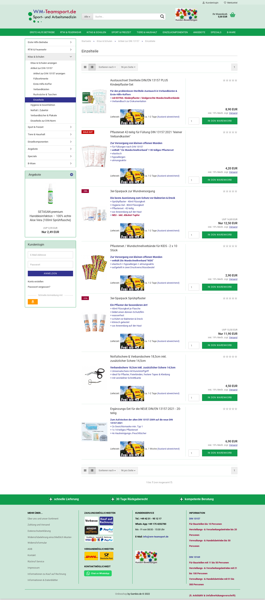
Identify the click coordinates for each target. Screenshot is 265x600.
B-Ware (231, 32)
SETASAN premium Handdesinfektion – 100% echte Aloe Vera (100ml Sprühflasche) (50, 216)
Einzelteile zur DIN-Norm (43, 120)
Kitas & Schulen (96, 32)
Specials (216, 32)
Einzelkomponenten (175, 32)
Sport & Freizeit (121, 32)
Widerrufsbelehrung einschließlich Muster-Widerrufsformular (50, 540)
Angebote (199, 32)
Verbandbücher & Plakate (44, 115)
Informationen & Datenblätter (43, 580)
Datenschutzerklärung (39, 531)
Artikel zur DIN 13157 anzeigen (49, 73)
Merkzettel (230, 2)
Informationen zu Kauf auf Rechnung (47, 574)
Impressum (34, 567)
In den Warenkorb (220, 121)
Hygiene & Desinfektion (43, 105)
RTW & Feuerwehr (70, 32)
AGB (30, 549)
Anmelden (50, 273)
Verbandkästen (41, 89)
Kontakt (32, 555)
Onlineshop (121, 593)
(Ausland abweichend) (168, 117)
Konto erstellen (35, 281)
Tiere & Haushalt (147, 32)
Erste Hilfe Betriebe (42, 32)
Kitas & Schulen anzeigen (44, 63)
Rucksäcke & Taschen (45, 94)
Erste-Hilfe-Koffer (42, 84)
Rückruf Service (36, 561)
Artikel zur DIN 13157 (41, 68)
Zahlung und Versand (39, 524)
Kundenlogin (210, 2)
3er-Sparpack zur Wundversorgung (132, 191)
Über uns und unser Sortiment (43, 518)
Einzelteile (38, 99)
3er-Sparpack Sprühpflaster (128, 298)
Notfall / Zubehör (39, 110)
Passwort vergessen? (39, 286)
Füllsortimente (40, 78)
